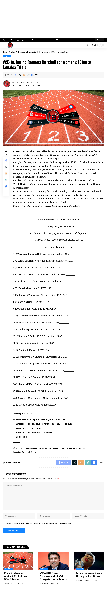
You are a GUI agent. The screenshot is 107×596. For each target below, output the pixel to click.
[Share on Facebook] (16, 75)
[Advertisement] (53, 19)
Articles (12, 51)
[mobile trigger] (5, 45)
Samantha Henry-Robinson (74, 448)
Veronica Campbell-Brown (67, 151)
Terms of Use (54, 40)
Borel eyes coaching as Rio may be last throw (89, 574)
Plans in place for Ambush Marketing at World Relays (16, 576)
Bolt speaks (21, 437)
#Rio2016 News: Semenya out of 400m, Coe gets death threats (53, 576)
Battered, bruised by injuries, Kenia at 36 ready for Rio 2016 (44, 424)
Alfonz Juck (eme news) (50, 584)
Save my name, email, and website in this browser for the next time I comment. (39, 523)
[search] (89, 45)
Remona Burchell (53, 448)
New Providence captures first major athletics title (40, 419)
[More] (36, 75)
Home (5, 51)
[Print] (32, 75)
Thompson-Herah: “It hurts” (29, 428)
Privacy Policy (38, 40)
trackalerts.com (22, 82)
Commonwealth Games (33, 448)
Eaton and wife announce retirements (34, 432)
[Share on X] (20, 75)
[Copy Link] (28, 75)
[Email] (24, 75)
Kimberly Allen (83, 581)
